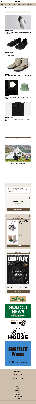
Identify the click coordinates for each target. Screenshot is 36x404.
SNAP (15, 4)
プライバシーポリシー (27, 376)
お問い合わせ (11, 376)
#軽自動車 (21, 188)
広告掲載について (16, 376)
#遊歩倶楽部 (17, 188)
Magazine (23, 4)
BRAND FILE (18, 390)
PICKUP (6, 4)
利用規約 (21, 376)
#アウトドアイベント (11, 189)
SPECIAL (10, 4)
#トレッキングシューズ (23, 189)
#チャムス (12, 188)
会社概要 (6, 376)
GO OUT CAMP (30, 4)
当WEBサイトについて (15, 378)
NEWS (18, 382)
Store (18, 4)
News (2, 4)
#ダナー (16, 189)
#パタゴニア (17, 191)
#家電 (8, 188)
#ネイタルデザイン (11, 191)
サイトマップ (22, 378)
